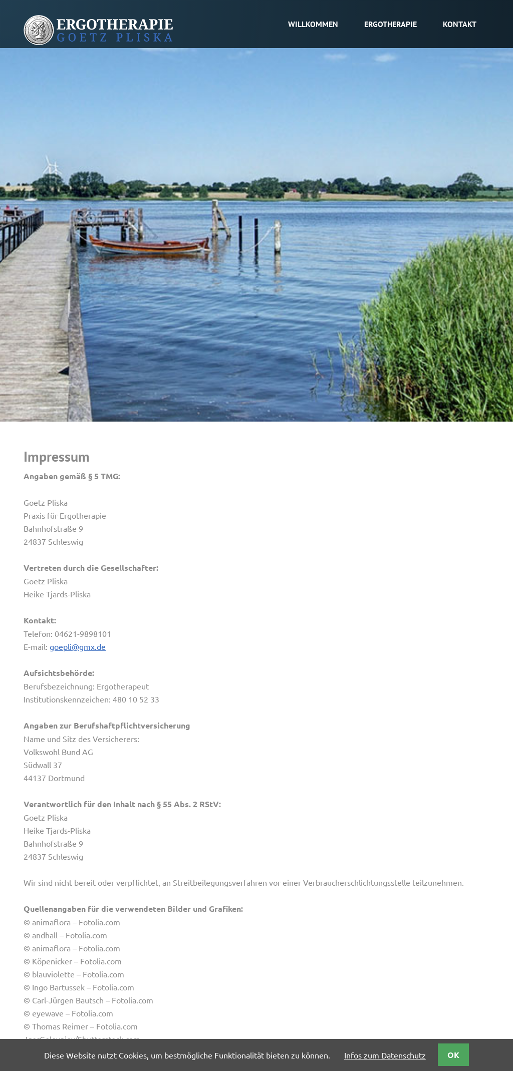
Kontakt (459, 24)
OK (453, 1054)
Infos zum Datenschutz (385, 1055)
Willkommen (313, 24)
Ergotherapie (390, 24)
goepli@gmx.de (78, 646)
